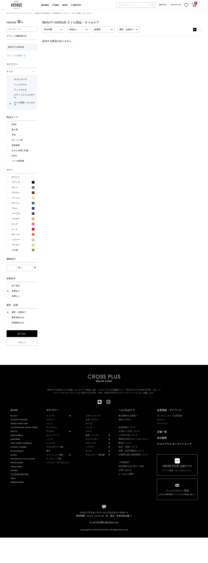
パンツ (49, 423)
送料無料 (16, 145)
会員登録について (127, 427)
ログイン (163, 5)
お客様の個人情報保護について (133, 454)
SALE (14, 155)
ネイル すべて (20, 79)
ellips (13, 478)
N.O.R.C (14, 416)
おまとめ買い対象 (20, 150)
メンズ (89, 427)
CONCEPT (76, 5)
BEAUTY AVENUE (42, 13)
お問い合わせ (125, 470)
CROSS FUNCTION (19, 423)
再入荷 (15, 129)
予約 (14, 135)
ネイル (66, 13)
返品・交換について (128, 447)
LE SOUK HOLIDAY (18, 420)
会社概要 (162, 437)
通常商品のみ (18, 317)
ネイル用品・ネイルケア (81, 13)
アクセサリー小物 (54, 447)
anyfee (13, 455)
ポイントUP (17, 140)
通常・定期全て (19, 312)
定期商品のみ (18, 322)
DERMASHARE (17, 482)
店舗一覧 (162, 431)
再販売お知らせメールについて (133, 439)
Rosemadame (16, 451)
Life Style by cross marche (22, 459)
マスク (89, 431)
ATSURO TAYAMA (18, 447)
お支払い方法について (129, 431)
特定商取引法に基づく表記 (131, 466)
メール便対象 (18, 161)
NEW (65, 5)
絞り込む (22, 333)
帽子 (48, 451)
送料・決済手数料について (131, 450)
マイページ (176, 5)
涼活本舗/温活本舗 (19, 474)
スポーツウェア (93, 415)
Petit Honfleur (16, 435)
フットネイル (20, 89)
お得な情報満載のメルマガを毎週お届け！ (177, 492)
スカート (50, 419)
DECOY (13, 431)
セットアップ (52, 435)
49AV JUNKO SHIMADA (21, 443)
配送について (125, 443)
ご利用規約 (124, 462)
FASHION (57, 13)
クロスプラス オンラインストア (19, 13)
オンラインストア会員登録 (169, 415)
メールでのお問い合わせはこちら (104, 522)
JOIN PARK (15, 439)
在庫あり (16, 291)
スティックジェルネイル (24, 96)
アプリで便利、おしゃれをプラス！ (177, 468)
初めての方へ (125, 419)
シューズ (50, 443)
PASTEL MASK (16, 463)
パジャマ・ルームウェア (58, 462)
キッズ (89, 423)
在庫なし (16, 296)
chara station (16, 466)
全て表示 (16, 285)
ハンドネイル (20, 84)
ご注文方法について (128, 435)
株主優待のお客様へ (128, 415)
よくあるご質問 (126, 474)
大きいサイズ (92, 419)
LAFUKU (14, 470)
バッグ (49, 439)
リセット (22, 342)
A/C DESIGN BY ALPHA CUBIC (24, 427)
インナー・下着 (53, 458)
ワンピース (51, 427)
